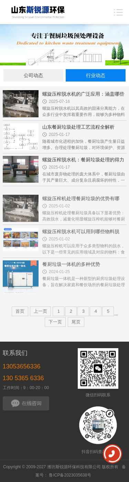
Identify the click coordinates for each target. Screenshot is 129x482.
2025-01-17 (59, 134)
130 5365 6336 (23, 378)
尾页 (76, 321)
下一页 (55, 321)
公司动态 (33, 75)
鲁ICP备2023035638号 (70, 475)
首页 (19, 311)
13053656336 (22, 366)
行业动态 (95, 75)
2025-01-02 (59, 212)
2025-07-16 (59, 101)
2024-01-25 (59, 277)
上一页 (40, 311)
